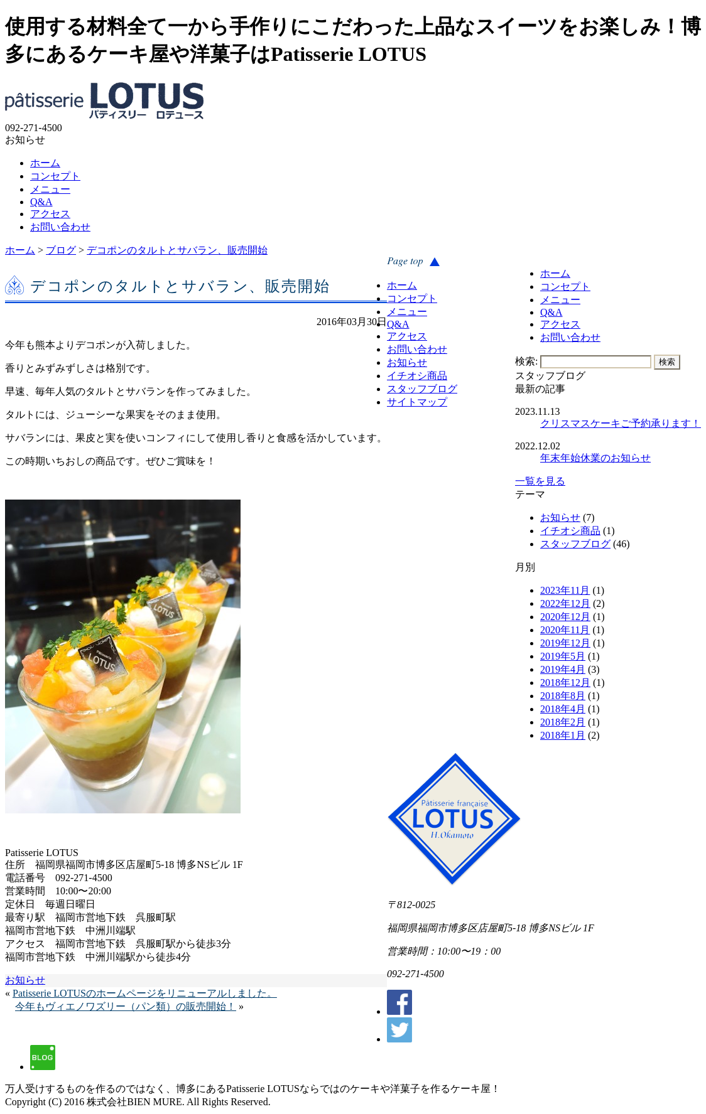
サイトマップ (417, 402)
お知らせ (560, 517)
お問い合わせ (60, 227)
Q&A (41, 201)
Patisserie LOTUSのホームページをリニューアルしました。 (145, 993)
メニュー (50, 189)
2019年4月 (562, 669)
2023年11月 (565, 590)
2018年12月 (565, 682)
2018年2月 (562, 722)
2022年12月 (565, 603)
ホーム (45, 163)
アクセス (50, 213)
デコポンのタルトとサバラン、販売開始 (177, 250)
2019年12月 (565, 643)
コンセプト (55, 176)
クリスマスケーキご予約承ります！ (620, 423)
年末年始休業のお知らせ (595, 458)
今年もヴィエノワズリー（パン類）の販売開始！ (125, 1006)
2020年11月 (565, 629)
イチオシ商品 (570, 530)
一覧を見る (540, 481)
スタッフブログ (575, 543)
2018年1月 (562, 735)
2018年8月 (562, 695)
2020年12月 (565, 616)
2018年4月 (562, 709)
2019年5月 (562, 656)
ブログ (61, 250)
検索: (526, 361)
